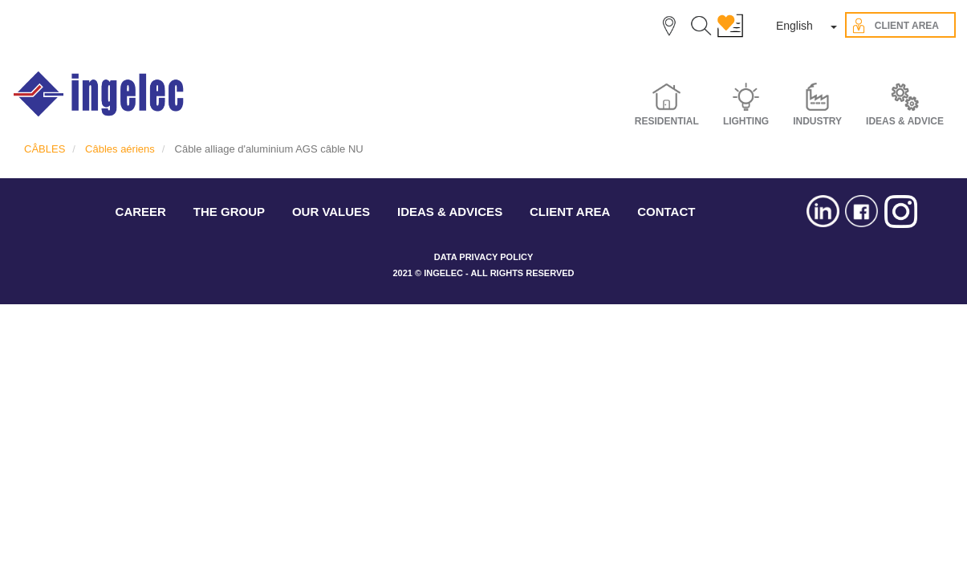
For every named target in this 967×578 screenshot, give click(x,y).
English (794, 25)
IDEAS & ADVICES (449, 211)
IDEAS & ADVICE (905, 121)
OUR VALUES (331, 211)
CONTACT (666, 211)
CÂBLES (44, 149)
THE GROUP (229, 211)
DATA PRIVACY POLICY (483, 257)
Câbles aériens (120, 149)
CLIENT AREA (570, 211)
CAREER (141, 211)
